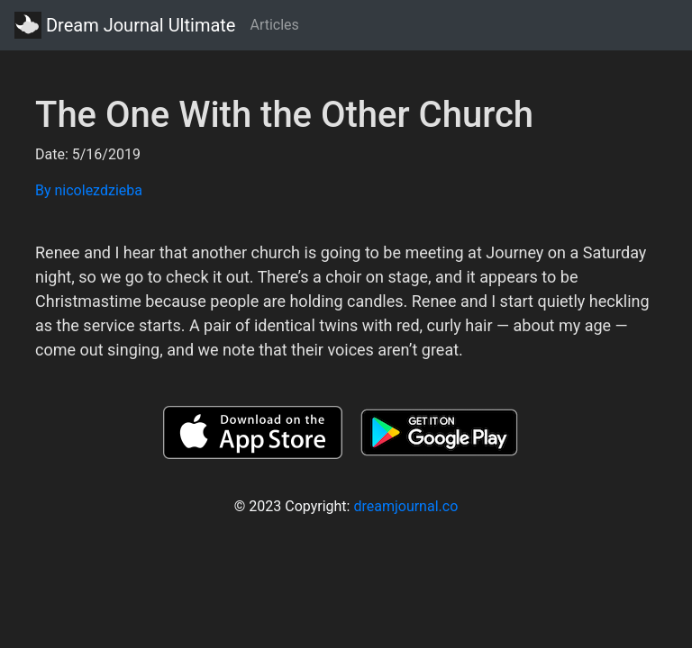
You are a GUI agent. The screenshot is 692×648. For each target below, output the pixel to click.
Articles (274, 24)
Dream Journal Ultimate (124, 25)
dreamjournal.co (405, 506)
